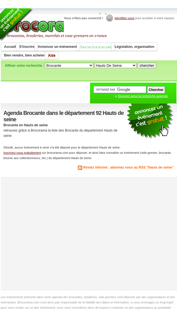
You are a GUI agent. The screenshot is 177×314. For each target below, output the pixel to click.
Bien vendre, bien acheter (24, 55)
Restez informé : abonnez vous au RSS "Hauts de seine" (128, 167)
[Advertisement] (53, 234)
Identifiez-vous (124, 18)
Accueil (10, 47)
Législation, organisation (134, 47)
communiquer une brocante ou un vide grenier (150, 121)
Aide (51, 55)
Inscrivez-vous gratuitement (22, 152)
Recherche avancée (95, 47)
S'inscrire (26, 47)
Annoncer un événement (57, 47)
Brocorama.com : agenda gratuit (54, 25)
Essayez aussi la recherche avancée (143, 96)
